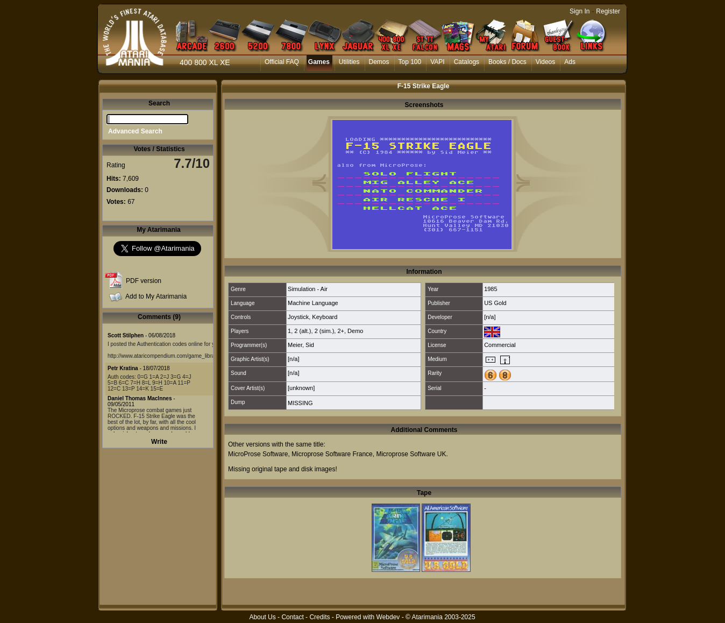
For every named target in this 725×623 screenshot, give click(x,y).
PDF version (143, 281)
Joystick (298, 317)
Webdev (388, 617)
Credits (319, 617)
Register (608, 11)
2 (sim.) (325, 331)
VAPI (437, 62)
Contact (292, 617)
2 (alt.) (302, 331)
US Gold (495, 303)
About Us (262, 617)
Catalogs (466, 62)
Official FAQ (282, 62)
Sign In (579, 11)
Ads (569, 62)
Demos (379, 62)
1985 (490, 289)
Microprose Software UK (411, 454)
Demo (355, 331)
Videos (545, 62)
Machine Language (313, 303)
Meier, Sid (301, 345)
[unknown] (301, 388)
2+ (340, 331)
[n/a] (489, 317)
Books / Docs (507, 62)
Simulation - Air (308, 289)
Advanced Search (135, 131)
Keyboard (324, 317)
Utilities (349, 62)
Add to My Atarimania (156, 296)
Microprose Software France (332, 454)
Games (319, 62)
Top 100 (410, 62)
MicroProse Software (258, 454)
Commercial (500, 345)
